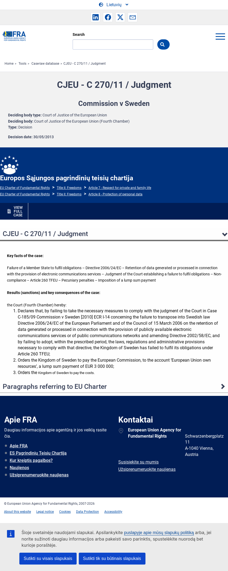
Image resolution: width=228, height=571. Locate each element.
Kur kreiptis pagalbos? (31, 460)
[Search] (113, 44)
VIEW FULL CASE (18, 211)
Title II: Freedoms (69, 188)
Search (79, 34)
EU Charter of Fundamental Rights (25, 188)
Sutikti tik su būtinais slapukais (112, 558)
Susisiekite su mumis (138, 462)
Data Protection (87, 512)
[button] (95, 17)
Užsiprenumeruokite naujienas (39, 474)
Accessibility (113, 512)
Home (9, 63)
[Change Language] (114, 5)
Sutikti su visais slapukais (48, 558)
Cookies (65, 512)
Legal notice (45, 512)
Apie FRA (19, 445)
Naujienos (19, 467)
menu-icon (220, 36)
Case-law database (45, 63)
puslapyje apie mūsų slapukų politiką (159, 532)
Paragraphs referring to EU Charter (55, 386)
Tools (22, 63)
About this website (17, 512)
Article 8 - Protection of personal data (115, 194)
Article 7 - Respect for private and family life (119, 188)
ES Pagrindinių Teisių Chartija (38, 453)
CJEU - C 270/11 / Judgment (84, 63)
